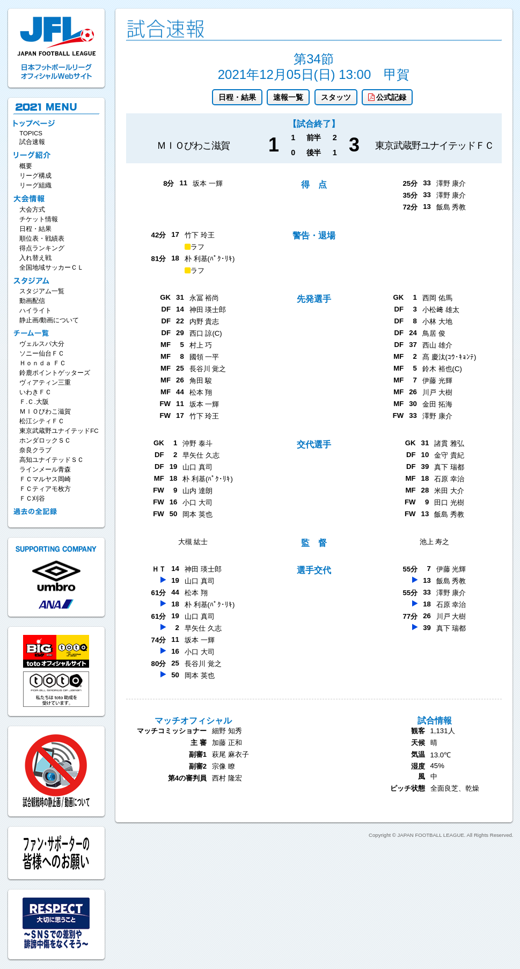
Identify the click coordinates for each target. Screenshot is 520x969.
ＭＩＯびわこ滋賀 (45, 411)
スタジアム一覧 (41, 291)
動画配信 (32, 301)
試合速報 (32, 142)
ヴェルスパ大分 (41, 344)
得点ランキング (41, 248)
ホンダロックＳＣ (45, 440)
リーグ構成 (35, 175)
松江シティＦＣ (41, 421)
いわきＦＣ (35, 392)
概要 (25, 166)
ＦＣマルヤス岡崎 (45, 479)
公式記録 (387, 97)
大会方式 (32, 209)
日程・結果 (237, 97)
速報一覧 (288, 97)
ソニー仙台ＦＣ (41, 353)
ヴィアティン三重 (45, 382)
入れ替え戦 (35, 258)
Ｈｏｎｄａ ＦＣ (42, 363)
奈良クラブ (35, 450)
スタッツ (336, 97)
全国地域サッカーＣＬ (51, 267)
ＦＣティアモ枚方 (45, 489)
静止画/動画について (49, 320)
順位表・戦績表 (41, 238)
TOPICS (30, 133)
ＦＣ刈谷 (32, 498)
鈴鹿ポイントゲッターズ (54, 373)
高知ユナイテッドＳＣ (51, 460)
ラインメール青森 (45, 469)
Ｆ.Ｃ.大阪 (33, 402)
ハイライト (35, 310)
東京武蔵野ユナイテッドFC (58, 431)
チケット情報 (38, 219)
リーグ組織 (35, 185)
